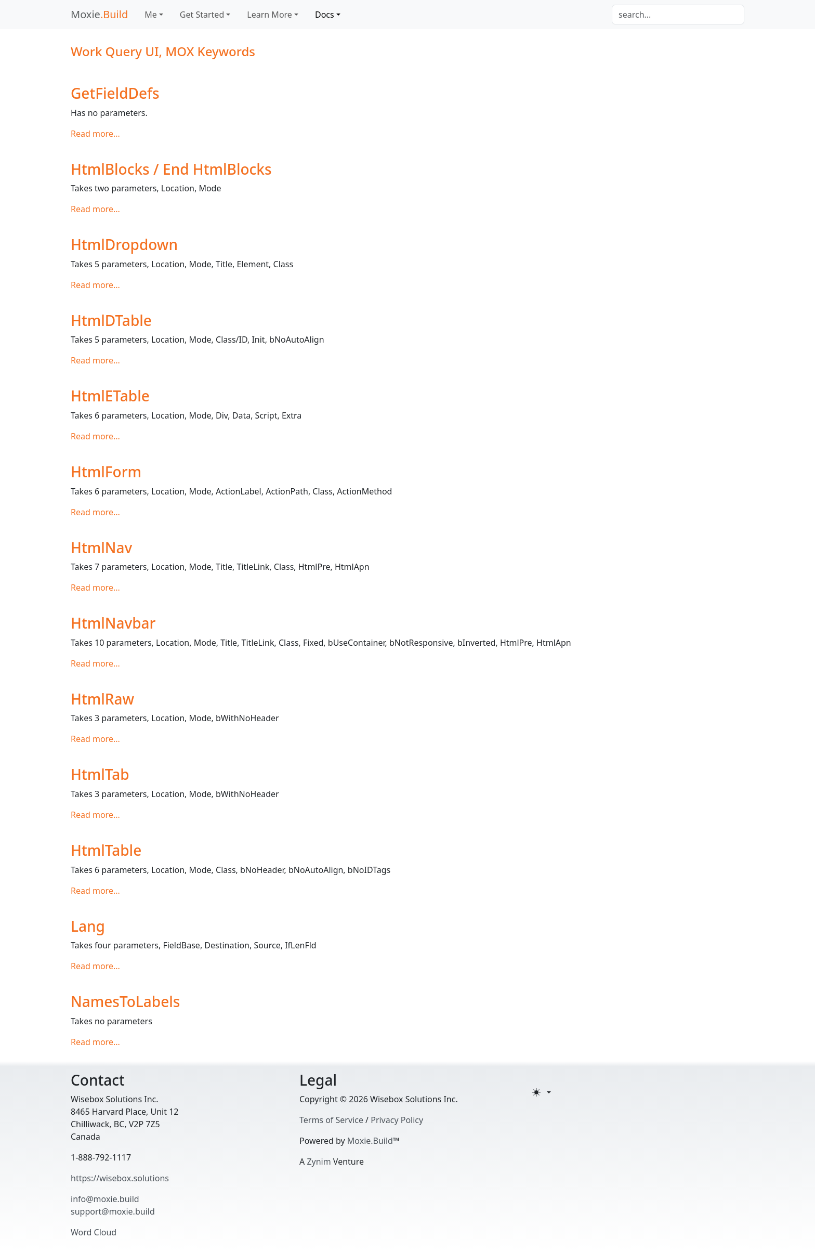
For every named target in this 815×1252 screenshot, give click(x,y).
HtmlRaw (102, 699)
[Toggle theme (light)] (541, 1092)
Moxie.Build (370, 1140)
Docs (324, 14)
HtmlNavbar (113, 623)
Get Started (202, 14)
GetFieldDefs (115, 93)
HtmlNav (101, 547)
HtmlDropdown (124, 244)
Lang (88, 926)
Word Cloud (93, 1232)
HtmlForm (106, 471)
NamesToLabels (125, 1001)
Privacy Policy (397, 1120)
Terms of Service (331, 1120)
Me (150, 14)
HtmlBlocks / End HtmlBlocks (171, 169)
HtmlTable (106, 850)
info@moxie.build (105, 1199)
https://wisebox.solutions (120, 1178)
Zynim (319, 1161)
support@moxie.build (113, 1211)
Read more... (95, 133)
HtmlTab (100, 774)
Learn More (269, 14)
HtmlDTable (111, 320)
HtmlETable (110, 396)
